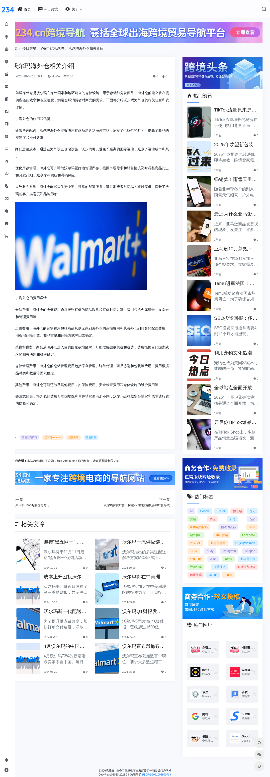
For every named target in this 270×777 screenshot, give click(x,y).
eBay (251, 544)
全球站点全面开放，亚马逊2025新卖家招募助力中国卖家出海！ (238, 384)
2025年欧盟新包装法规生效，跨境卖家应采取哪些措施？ (238, 140)
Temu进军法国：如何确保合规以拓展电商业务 (238, 279)
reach (235, 576)
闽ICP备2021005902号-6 (166, 772)
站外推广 (203, 528)
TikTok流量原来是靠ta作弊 (237, 106)
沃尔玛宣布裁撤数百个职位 (152, 651)
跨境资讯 (111, 443)
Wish (200, 560)
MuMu (74, 74)
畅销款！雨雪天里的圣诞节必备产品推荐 (238, 175)
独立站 (250, 504)
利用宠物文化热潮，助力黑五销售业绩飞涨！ (238, 349)
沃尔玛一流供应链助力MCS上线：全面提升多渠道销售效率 (153, 547)
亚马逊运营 (247, 536)
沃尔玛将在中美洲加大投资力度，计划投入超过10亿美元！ (152, 581)
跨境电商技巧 (49, 443)
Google (214, 504)
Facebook (248, 528)
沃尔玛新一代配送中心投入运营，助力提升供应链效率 (81, 616)
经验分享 (94, 443)
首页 (34, 47)
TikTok (232, 504)
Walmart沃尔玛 (73, 47)
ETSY (232, 544)
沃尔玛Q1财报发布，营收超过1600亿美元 (153, 616)
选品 (252, 512)
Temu (221, 560)
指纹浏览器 (231, 520)
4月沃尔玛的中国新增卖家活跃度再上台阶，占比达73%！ (81, 651)
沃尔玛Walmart (73, 443)
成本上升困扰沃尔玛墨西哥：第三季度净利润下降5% (81, 581)
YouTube (249, 552)
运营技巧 (223, 568)
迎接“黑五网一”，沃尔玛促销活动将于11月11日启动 (81, 547)
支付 (239, 512)
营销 (213, 512)
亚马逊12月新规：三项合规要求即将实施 (238, 245)
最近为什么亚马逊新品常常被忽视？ (238, 210)
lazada (220, 576)
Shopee (227, 552)
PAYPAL (202, 536)
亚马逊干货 (247, 560)
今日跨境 (50, 47)
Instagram (203, 552)
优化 (200, 512)
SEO (252, 520)
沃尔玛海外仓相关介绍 (106, 47)
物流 (226, 512)
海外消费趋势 (246, 568)
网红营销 (225, 528)
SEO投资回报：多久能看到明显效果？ (238, 314)
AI (198, 504)
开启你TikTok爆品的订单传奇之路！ (238, 418)
